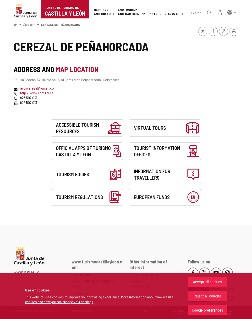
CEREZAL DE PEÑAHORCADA (60, 25)
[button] (231, 12)
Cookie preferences (207, 310)
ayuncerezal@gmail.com (38, 88)
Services (29, 25)
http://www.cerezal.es (37, 93)
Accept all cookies (207, 281)
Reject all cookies (207, 295)
